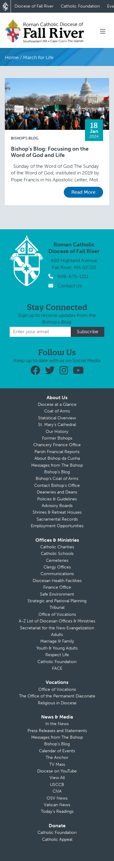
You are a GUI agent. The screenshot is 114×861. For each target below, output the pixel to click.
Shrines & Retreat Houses (57, 512)
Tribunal (57, 607)
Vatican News (57, 804)
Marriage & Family (57, 641)
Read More (83, 192)
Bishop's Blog (24, 138)
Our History (57, 431)
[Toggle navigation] (102, 31)
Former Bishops (57, 438)
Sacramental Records (57, 519)
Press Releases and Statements (57, 730)
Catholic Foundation (80, 6)
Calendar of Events (57, 750)
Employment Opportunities (57, 525)
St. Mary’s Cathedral (57, 424)
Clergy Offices (57, 567)
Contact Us (69, 286)
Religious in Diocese (57, 703)
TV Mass (57, 764)
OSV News (57, 798)
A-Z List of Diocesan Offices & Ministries (57, 621)
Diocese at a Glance (57, 404)
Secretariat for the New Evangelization (57, 628)
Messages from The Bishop (57, 465)
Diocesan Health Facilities (57, 580)
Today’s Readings (57, 811)
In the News (57, 723)
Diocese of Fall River (34, 6)
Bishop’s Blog (57, 471)
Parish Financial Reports (57, 451)
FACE (57, 668)
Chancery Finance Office (57, 444)
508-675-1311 (72, 276)
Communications (57, 573)
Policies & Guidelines (57, 499)
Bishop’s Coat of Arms (57, 478)
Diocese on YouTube (57, 771)
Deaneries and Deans (57, 492)
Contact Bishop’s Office (57, 485)
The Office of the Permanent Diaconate (57, 696)
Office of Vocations (57, 614)
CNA (57, 791)
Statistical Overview (57, 418)
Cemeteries (57, 560)
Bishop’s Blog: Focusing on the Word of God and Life (50, 152)
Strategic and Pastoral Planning (57, 600)
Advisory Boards (57, 505)
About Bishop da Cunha (57, 458)
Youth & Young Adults (57, 648)
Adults (57, 634)
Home (12, 57)
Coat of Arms (57, 411)
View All (57, 777)
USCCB (57, 784)
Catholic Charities (57, 546)
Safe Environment (57, 594)
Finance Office (57, 587)
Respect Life (57, 654)
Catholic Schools (57, 553)
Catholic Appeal (57, 839)
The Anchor (57, 757)
